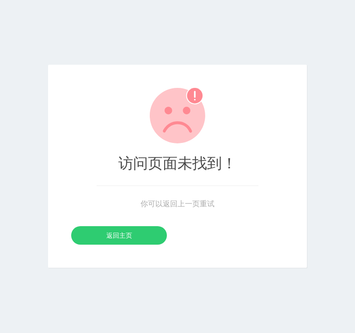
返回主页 (119, 235)
